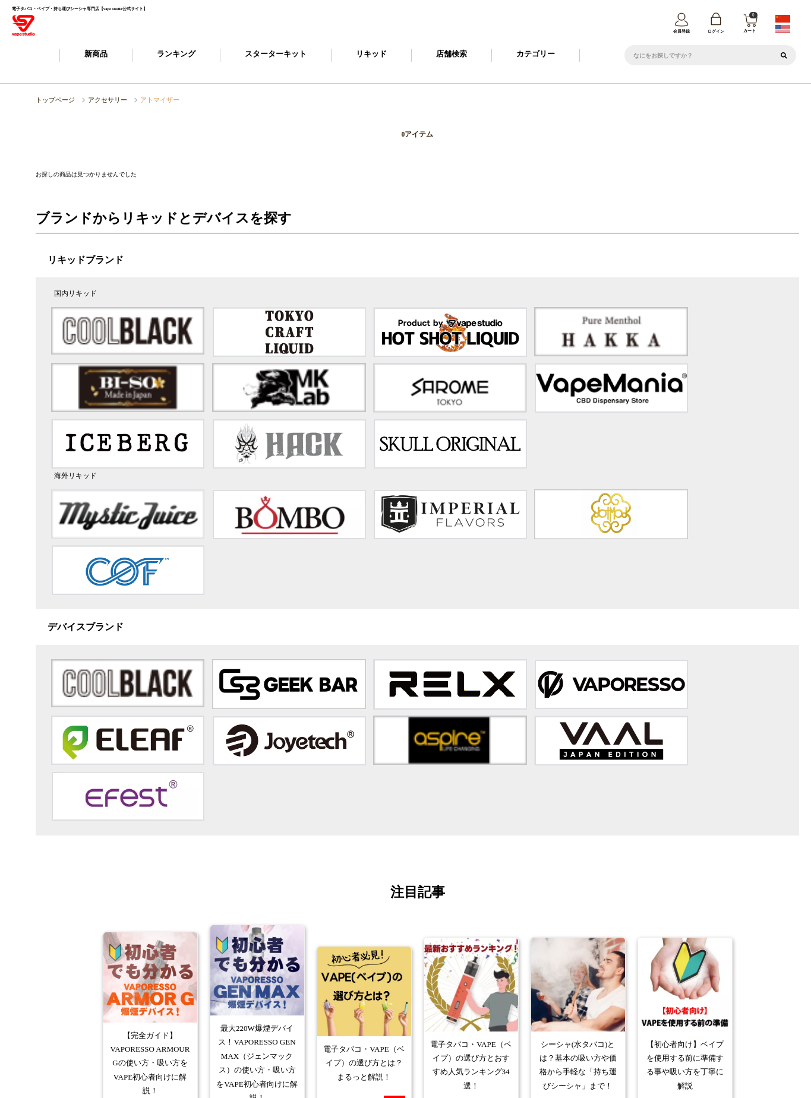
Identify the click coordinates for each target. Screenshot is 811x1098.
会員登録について (312, 995)
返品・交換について (499, 995)
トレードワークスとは (612, 1014)
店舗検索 (451, 55)
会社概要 (252, 1014)
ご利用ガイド (251, 995)
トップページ (52, 101)
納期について (374, 995)
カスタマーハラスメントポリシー (510, 1014)
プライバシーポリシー (407, 1014)
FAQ (552, 995)
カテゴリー (535, 55)
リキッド (371, 55)
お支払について (432, 995)
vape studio (396, 1085)
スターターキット (276, 55)
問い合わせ (693, 1014)
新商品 (96, 55)
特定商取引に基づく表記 (321, 1014)
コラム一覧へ (417, 888)
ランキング (176, 55)
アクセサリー (97, 101)
